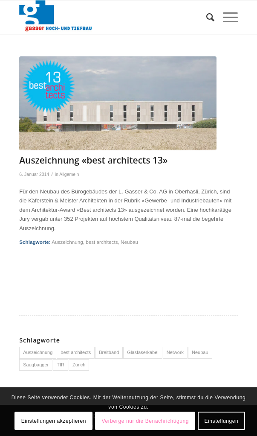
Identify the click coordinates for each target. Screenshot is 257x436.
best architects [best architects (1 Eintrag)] (76, 352)
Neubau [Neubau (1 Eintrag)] (200, 352)
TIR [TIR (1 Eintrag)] (60, 364)
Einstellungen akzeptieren (53, 421)
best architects (102, 242)
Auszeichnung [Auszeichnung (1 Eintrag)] (37, 352)
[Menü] (226, 17)
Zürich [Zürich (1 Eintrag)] (79, 364)
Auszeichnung (67, 242)
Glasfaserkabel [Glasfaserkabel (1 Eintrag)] (142, 352)
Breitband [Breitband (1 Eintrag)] (109, 352)
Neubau (129, 242)
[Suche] (206, 17)
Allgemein (69, 174)
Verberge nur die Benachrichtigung (145, 421)
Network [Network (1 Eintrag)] (175, 352)
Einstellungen (221, 421)
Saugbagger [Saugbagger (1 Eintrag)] (36, 364)
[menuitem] (206, 17)
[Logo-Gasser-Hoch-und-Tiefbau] (106, 17)
